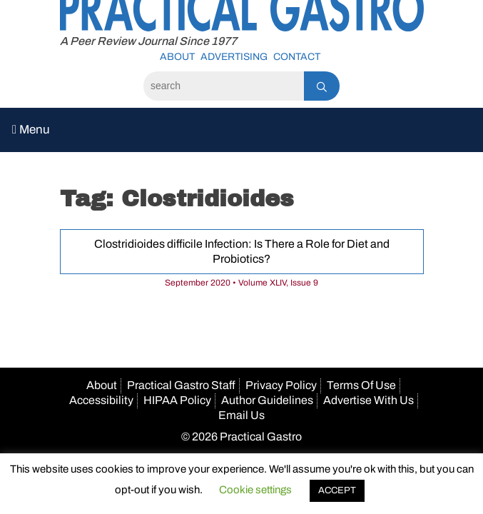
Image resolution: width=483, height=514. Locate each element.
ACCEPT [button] (337, 490)
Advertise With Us (368, 400)
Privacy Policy (281, 385)
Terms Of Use (361, 385)
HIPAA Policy (177, 400)
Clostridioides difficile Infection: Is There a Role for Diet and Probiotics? (242, 251)
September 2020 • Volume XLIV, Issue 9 (241, 283)
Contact (296, 56)
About (177, 56)
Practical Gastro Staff (181, 385)
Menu (31, 129)
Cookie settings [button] (255, 489)
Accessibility (101, 400)
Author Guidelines (267, 400)
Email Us (241, 415)
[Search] (223, 86)
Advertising (234, 56)
